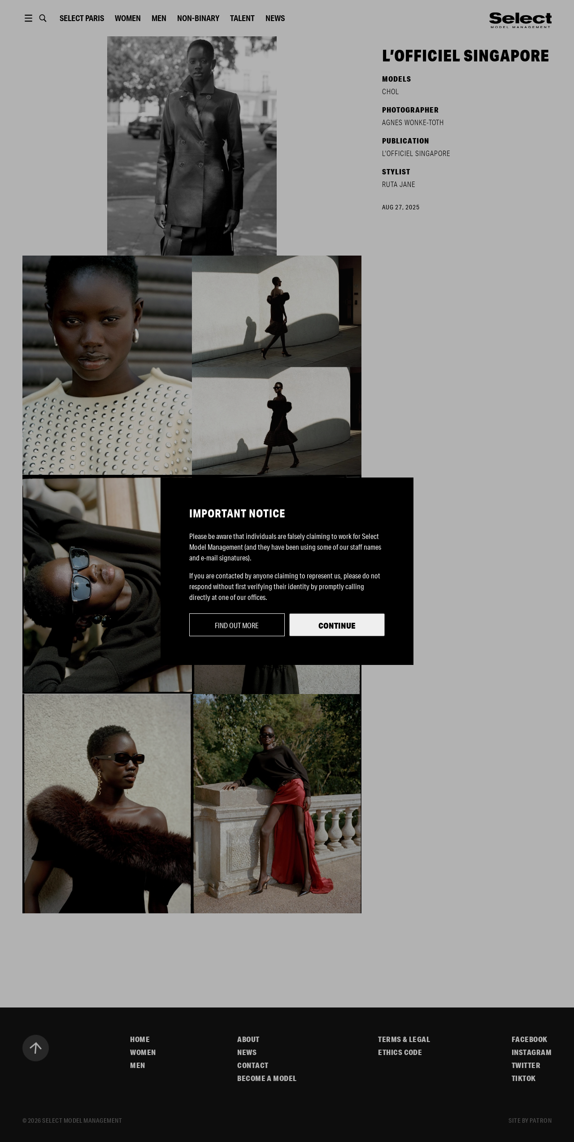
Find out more (237, 625)
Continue (337, 625)
